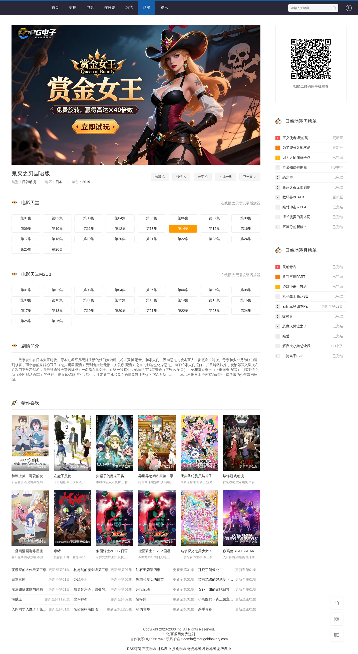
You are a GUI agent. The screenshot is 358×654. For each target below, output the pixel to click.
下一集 (249, 176)
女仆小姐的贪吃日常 (227, 589)
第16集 (245, 229)
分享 (203, 176)
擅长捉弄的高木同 (309, 217)
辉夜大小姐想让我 (309, 346)
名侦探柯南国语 (103, 609)
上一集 (225, 176)
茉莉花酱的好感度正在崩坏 (227, 579)
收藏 (160, 176)
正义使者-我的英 (309, 138)
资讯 (164, 7)
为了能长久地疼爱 (309, 147)
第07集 (214, 218)
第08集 (245, 218)
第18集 (57, 239)
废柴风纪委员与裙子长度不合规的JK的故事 (214, 476)
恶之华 (309, 177)
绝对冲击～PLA (309, 207)
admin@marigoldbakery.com (205, 639)
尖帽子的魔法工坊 (110, 476)
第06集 (183, 218)
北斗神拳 (103, 599)
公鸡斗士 (103, 579)
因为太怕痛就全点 (309, 157)
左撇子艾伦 (62, 476)
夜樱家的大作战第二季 (41, 569)
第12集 (120, 229)
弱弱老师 (165, 609)
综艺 (129, 7)
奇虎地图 (194, 649)
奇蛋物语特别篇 (309, 167)
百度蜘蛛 (149, 649)
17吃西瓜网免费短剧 (179, 634)
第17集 (26, 239)
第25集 (26, 249)
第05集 (151, 218)
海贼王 (41, 599)
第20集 (120, 239)
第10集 (57, 229)
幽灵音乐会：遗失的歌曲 (103, 589)
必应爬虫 (224, 649)
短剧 (73, 7)
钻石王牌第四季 (165, 569)
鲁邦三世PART (309, 276)
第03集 (88, 218)
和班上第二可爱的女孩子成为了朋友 (40, 476)
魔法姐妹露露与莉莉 (41, 589)
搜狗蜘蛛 (179, 649)
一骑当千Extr (309, 356)
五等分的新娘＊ (309, 227)
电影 (90, 7)
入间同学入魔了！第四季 (41, 609)
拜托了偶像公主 (227, 569)
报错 (181, 176)
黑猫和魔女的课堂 (165, 579)
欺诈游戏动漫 (233, 476)
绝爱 (309, 336)
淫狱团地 (165, 589)
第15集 (214, 229)
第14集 (183, 229)
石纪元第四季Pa (309, 306)
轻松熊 (165, 599)
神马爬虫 (164, 649)
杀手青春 (227, 609)
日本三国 (41, 579)
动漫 (146, 7)
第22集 (183, 239)
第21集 (151, 239)
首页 (55, 7)
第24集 (245, 239)
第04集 (120, 218)
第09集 (26, 229)
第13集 (151, 229)
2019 (86, 182)
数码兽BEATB (309, 197)
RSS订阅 (134, 649)
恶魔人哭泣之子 (309, 326)
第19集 (88, 239)
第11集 (88, 229)
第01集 (26, 218)
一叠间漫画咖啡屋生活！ (31, 551)
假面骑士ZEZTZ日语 (112, 551)
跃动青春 (309, 267)
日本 (59, 182)
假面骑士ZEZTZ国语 (154, 551)
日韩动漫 (29, 182)
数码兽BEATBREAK (238, 551)
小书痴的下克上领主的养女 (227, 599)
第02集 (57, 218)
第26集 (57, 249)
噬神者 (309, 316)
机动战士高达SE (309, 296)
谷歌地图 (209, 649)
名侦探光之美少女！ (196, 551)
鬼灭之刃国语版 (31, 173)
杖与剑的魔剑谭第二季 (103, 569)
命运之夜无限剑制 (309, 187)
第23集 (214, 239)
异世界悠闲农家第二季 (155, 476)
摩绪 (57, 551)
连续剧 (109, 7)
